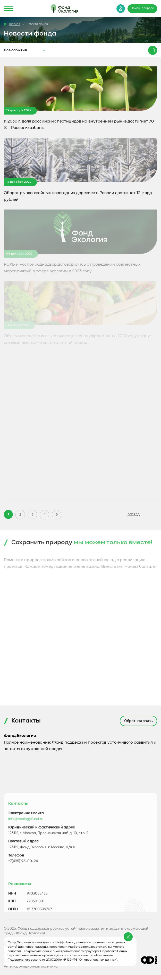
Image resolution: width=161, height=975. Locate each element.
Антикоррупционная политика (31, 966)
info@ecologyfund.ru (25, 891)
